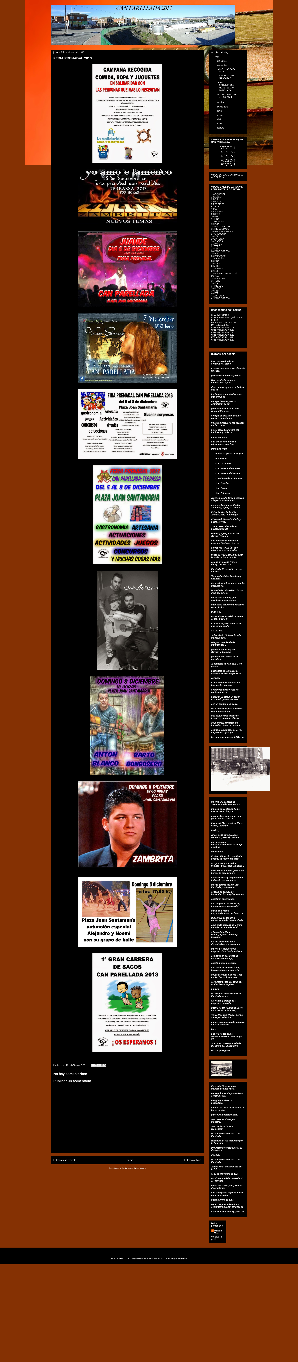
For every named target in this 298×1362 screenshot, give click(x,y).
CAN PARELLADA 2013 (222, 340)
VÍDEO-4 (228, 160)
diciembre (222, 61)
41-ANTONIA (217, 295)
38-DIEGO (216, 288)
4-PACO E (216, 201)
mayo (220, 115)
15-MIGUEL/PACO (220, 229)
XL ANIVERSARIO (220, 315)
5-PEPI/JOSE (217, 204)
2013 (217, 57)
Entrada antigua (192, 1160)
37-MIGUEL (217, 286)
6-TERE (215, 206)
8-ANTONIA (217, 211)
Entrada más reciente (64, 1160)
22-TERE (215, 246)
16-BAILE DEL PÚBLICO (223, 231)
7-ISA (214, 209)
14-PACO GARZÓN (220, 226)
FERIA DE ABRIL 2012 (222, 337)
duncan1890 (154, 1258)
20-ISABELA (217, 241)
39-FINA (215, 291)
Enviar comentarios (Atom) (134, 1168)
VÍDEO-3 (228, 156)
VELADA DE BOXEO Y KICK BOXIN (227, 95)
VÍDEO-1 (228, 148)
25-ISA (214, 253)
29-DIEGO (216, 263)
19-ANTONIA (217, 239)
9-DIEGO (215, 214)
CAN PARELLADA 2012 (222, 335)
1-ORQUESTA (218, 194)
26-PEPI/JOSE (218, 256)
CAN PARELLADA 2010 (222, 330)
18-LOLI (215, 236)
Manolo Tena (218, 1231)
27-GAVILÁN (217, 258)
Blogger (184, 1258)
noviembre (222, 65)
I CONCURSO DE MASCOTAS (225, 76)
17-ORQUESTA (218, 234)
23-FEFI (215, 248)
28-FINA (215, 261)
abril (219, 119)
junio (219, 111)
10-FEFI (215, 216)
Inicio (130, 1160)
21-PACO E (216, 243)
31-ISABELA (217, 268)
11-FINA (215, 219)
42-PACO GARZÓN (220, 298)
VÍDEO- (227, 165)
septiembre (222, 106)
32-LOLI (215, 271)
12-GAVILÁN (217, 221)
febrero (221, 128)
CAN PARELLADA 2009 (222, 327)
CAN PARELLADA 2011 (222, 332)
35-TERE (215, 281)
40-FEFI (215, 293)
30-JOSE (215, 266)
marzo (220, 123)
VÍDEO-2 (228, 152)
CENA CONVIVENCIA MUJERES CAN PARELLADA (225, 86)
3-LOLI (214, 199)
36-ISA (214, 283)
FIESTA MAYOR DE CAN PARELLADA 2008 (223, 323)
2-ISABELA (216, 196)
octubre (221, 102)
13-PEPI (215, 224)
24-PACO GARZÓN (220, 251)
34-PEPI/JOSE (218, 278)
